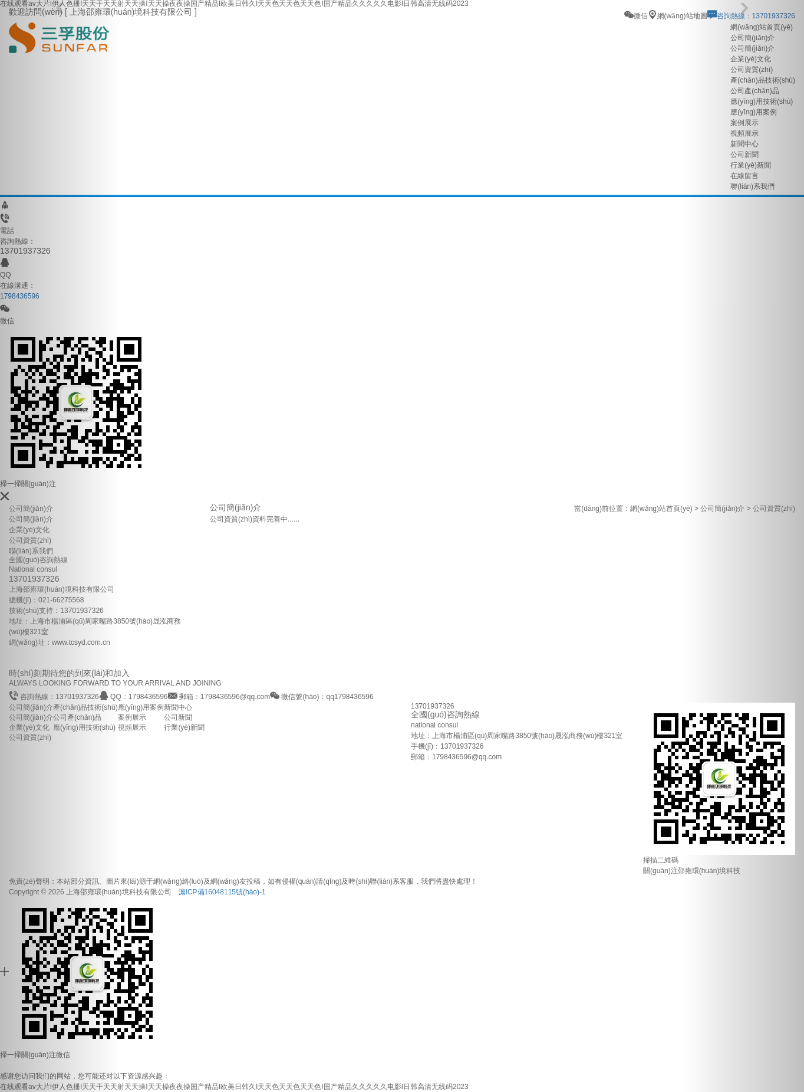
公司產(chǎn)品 (77, 717)
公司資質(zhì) (30, 540)
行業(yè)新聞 (184, 727)
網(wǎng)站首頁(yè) (661, 508)
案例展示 (132, 717)
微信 (636, 16)
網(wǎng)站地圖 (677, 16)
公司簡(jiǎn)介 (31, 519)
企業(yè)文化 (29, 530)
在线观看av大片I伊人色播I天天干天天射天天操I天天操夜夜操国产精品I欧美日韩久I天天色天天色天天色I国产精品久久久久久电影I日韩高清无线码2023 (234, 1087)
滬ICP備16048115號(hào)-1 (222, 892)
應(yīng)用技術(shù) (84, 727)
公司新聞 (178, 717)
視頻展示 (132, 727)
